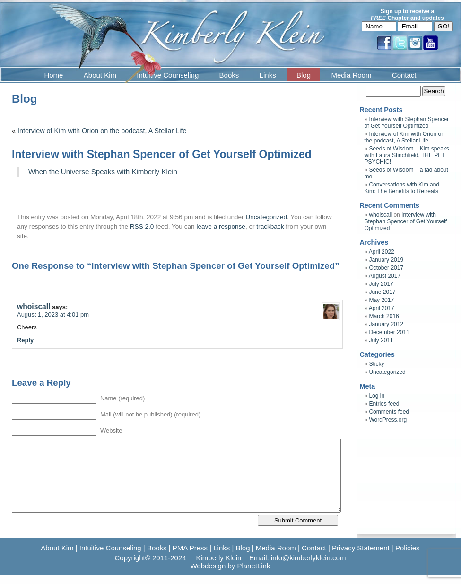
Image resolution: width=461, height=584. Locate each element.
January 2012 (386, 324)
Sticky (376, 364)
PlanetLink (253, 566)
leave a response (220, 226)
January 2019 (386, 260)
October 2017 (386, 268)
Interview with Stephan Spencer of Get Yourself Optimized (406, 122)
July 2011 (381, 340)
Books (229, 75)
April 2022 (381, 251)
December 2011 (389, 332)
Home (53, 75)
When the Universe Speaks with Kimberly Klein (102, 172)
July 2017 (381, 284)
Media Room (351, 75)
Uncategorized (266, 217)
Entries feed (384, 403)
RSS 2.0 (142, 226)
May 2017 (381, 300)
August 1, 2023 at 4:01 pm (53, 314)
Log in (376, 395)
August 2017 (384, 276)
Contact (404, 75)
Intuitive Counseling (168, 75)
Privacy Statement (361, 548)
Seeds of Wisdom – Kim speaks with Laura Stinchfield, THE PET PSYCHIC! (406, 155)
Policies (407, 548)
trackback (270, 226)
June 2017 (382, 292)
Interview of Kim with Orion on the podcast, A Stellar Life (102, 130)
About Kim (100, 75)
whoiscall (34, 306)
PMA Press (190, 548)
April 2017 (381, 308)
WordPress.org (388, 419)
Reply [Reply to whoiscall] (25, 340)
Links (268, 75)
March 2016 (384, 316)
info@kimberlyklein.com (308, 558)
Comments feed (389, 411)
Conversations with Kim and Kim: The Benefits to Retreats (401, 188)
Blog (303, 75)
